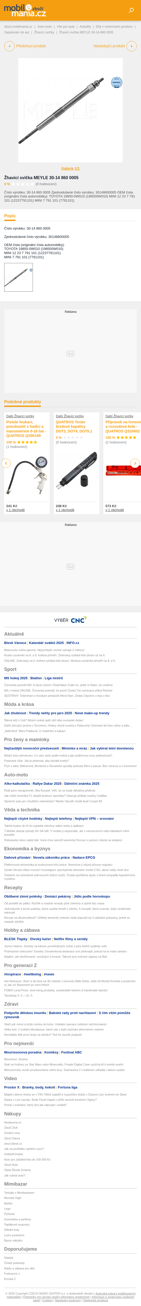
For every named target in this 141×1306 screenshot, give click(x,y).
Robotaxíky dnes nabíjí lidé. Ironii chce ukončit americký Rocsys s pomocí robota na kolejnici (63, 840)
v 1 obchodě (15, 510)
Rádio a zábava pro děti (19, 1268)
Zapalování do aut (16, 32)
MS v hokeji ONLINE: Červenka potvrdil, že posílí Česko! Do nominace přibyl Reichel (58, 690)
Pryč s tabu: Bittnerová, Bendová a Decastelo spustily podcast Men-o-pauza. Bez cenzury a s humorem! (70, 766)
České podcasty (14, 1262)
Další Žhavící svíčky (20, 416)
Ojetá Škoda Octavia (17, 1170)
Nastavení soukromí (68, 1300)
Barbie (8, 1203)
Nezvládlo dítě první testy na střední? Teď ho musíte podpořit (43, 1034)
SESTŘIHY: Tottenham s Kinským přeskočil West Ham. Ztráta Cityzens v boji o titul (57, 695)
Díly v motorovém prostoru (114, 26)
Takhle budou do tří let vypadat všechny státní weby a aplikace (44, 825)
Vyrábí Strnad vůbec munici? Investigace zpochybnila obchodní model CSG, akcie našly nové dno (66, 869)
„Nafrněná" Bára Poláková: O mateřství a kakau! (35, 731)
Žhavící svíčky (44, 32)
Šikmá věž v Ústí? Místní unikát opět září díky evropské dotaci (43, 720)
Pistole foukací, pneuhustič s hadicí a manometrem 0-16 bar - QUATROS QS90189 (26, 429)
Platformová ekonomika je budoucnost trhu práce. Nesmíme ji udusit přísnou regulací (58, 864)
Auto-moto (44, 26)
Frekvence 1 (12, 1273)
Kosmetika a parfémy (17, 1219)
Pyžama (9, 1213)
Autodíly (85, 26)
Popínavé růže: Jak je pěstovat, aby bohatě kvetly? (36, 760)
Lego (7, 1208)
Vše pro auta (66, 26)
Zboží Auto (11, 1164)
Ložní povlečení (14, 1235)
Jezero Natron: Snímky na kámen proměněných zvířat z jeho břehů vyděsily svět (55, 946)
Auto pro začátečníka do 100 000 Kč (27, 1159)
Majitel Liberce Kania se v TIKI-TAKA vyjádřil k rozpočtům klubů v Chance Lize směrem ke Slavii (65, 1094)
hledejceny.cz (12, 1122)
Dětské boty (11, 1229)
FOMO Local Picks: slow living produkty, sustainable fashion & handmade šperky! (56, 990)
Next (135, 463)
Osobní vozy (12, 1132)
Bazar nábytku (13, 1240)
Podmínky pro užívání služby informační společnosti (56, 1296)
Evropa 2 (10, 1278)
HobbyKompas (13, 1154)
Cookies (47, 1300)
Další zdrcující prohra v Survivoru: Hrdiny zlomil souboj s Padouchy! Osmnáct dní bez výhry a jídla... (67, 725)
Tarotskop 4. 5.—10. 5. (18, 995)
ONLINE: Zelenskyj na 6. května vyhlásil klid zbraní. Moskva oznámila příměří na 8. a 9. (60, 660)
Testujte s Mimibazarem (19, 1192)
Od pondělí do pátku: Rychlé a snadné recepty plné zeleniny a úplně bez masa (54, 903)
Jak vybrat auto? (14, 1175)
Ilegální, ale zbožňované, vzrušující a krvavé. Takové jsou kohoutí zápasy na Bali (55, 956)
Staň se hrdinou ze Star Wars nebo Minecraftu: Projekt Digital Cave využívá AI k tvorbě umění (64, 1064)
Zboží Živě (10, 1127)
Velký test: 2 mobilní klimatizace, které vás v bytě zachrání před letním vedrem (54, 1029)
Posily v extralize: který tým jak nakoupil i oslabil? (35, 1104)
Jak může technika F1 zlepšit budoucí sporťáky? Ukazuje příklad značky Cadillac (55, 795)
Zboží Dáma (12, 1138)
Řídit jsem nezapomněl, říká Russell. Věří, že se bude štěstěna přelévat (49, 790)
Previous (6, 463)
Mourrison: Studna (16, 1059)
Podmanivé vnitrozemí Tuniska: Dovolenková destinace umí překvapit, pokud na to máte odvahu (65, 951)
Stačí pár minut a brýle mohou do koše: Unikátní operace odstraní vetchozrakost (55, 1024)
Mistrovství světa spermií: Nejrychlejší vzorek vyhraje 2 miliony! (44, 650)
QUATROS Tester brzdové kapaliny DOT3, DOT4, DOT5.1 (74, 426)
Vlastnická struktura (95, 1300)
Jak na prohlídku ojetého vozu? (24, 1148)
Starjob (8, 1257)
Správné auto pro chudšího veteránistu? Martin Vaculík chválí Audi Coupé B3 (53, 801)
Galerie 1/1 (70, 168)
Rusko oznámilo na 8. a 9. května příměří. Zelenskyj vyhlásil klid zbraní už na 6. (54, 655)
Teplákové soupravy (17, 1224)
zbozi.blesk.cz (13, 1143)
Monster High (12, 1197)
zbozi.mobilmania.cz (18, 26)
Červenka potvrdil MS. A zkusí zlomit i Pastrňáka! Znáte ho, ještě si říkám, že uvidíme (58, 685)
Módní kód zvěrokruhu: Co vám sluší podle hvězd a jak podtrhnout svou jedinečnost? (58, 755)
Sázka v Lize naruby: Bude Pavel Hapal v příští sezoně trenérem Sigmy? (50, 1099)
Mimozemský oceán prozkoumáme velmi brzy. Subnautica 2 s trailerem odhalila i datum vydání (64, 1069)
